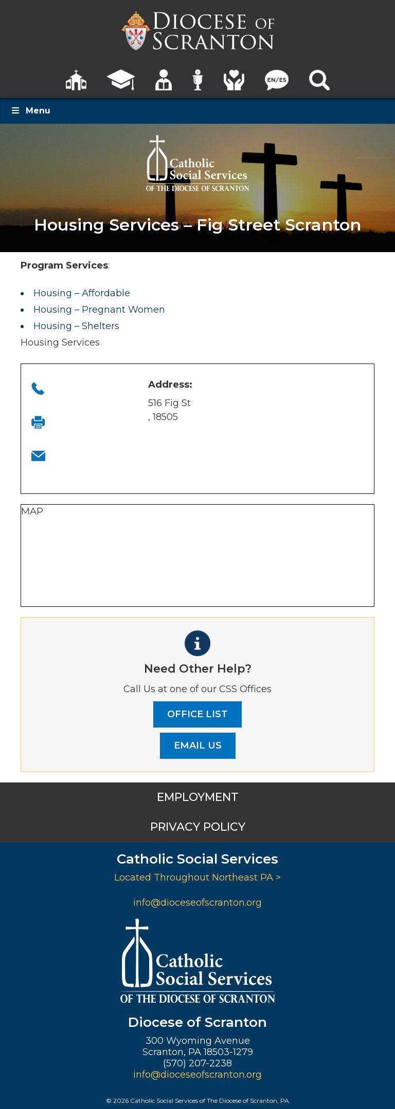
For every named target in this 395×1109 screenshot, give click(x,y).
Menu (30, 111)
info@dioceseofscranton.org (197, 902)
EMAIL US (198, 745)
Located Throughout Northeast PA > (197, 877)
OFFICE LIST (197, 714)
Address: (170, 384)
